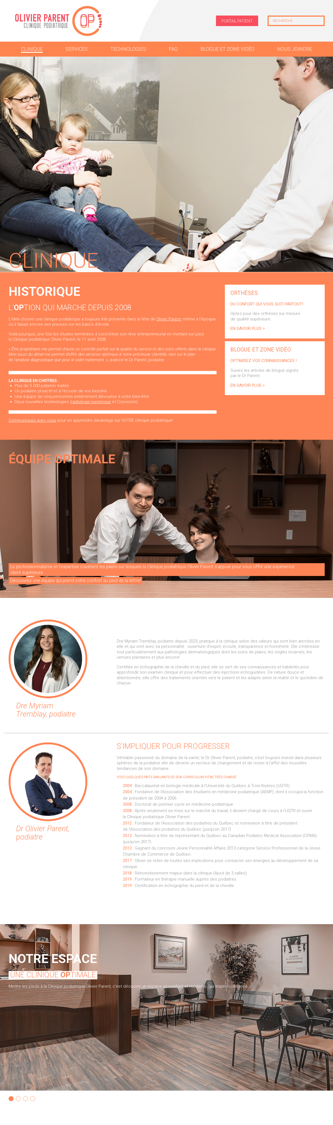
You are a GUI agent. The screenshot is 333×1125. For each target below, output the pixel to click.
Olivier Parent (168, 319)
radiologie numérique (91, 401)
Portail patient (237, 21)
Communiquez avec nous (32, 420)
